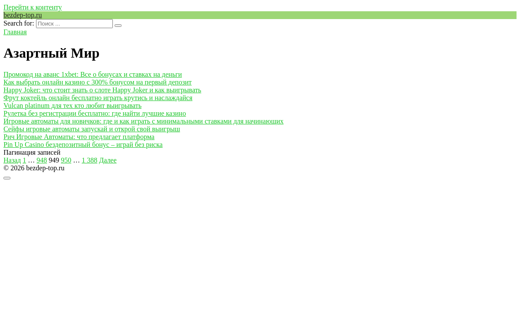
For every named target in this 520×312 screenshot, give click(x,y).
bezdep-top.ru (22, 15)
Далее (107, 160)
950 (66, 160)
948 (41, 160)
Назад (12, 160)
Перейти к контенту (32, 7)
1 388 (89, 160)
